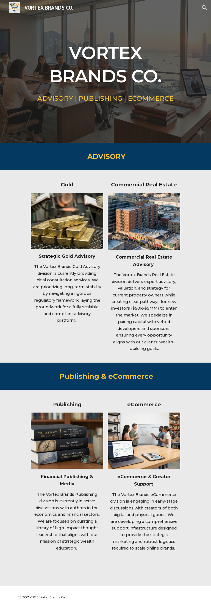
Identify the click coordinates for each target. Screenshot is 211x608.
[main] (105, 62)
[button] (204, 7)
